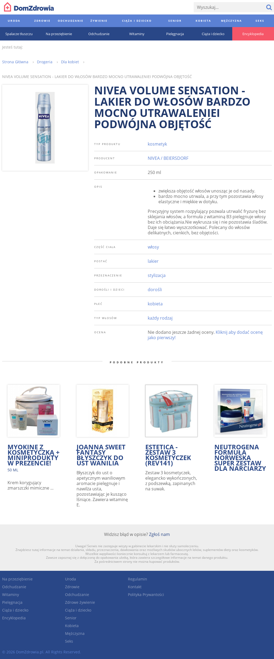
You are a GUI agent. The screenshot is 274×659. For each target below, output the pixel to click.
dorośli (155, 290)
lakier (153, 261)
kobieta (155, 304)
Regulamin (137, 579)
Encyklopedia (14, 617)
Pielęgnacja (12, 602)
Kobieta (72, 625)
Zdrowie (72, 586)
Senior (71, 617)
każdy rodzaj (160, 318)
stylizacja (157, 275)
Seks (69, 641)
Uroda (70, 579)
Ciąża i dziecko (15, 610)
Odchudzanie (14, 586)
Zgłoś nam (159, 534)
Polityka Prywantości (146, 594)
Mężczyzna (75, 633)
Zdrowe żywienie (80, 602)
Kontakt (135, 586)
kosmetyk (157, 144)
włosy (153, 247)
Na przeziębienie (17, 579)
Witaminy (10, 594)
